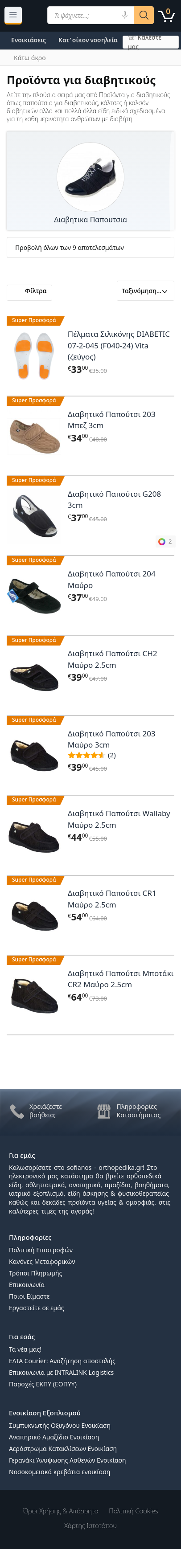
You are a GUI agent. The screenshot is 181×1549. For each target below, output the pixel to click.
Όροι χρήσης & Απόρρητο (60, 1510)
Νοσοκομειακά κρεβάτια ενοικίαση (59, 1471)
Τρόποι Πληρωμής (35, 1273)
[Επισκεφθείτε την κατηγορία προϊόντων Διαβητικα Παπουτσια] (90, 177)
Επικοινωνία (27, 1284)
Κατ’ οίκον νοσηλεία (88, 40)
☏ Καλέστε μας (144, 42)
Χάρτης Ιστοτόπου (90, 1525)
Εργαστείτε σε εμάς (36, 1308)
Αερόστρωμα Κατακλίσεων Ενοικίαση (63, 1448)
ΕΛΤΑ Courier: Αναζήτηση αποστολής (62, 1361)
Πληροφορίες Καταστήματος (138, 1110)
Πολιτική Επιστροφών (41, 1250)
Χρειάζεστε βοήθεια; (45, 1110)
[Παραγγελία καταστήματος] (145, 291)
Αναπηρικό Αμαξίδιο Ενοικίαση (54, 1437)
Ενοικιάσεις (28, 40)
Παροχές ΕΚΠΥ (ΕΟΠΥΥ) (43, 1384)
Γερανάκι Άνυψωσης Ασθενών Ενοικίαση (67, 1460)
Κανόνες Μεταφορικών (42, 1261)
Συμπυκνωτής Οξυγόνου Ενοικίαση (60, 1425)
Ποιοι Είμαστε (29, 1296)
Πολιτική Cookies (133, 1510)
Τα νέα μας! (25, 1349)
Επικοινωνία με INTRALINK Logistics (61, 1372)
